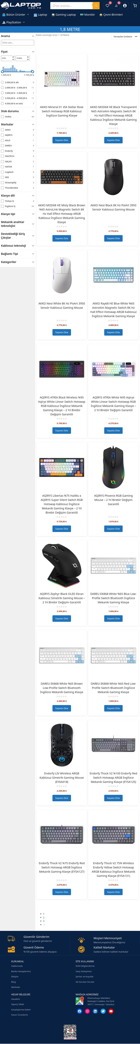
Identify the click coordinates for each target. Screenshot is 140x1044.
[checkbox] (17, 116)
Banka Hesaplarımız (21, 971)
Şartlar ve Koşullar (85, 976)
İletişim (15, 976)
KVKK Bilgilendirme (85, 966)
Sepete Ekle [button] (61, 140)
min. (4, 58)
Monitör (87, 15)
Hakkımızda (17, 966)
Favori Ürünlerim (19, 1014)
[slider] (2, 71)
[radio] (17, 82)
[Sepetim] (135, 5)
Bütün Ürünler (17, 14)
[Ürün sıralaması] (125, 36)
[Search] (96, 5)
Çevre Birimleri (111, 15)
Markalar (15, 987)
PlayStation (14, 22)
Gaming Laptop (63, 15)
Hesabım (15, 999)
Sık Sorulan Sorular (85, 981)
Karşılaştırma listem (21, 1009)
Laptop (40, 15)
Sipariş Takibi (17, 1004)
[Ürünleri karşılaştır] (116, 5)
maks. (20, 58)
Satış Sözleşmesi (84, 971)
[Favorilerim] (107, 5)
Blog (13, 981)
